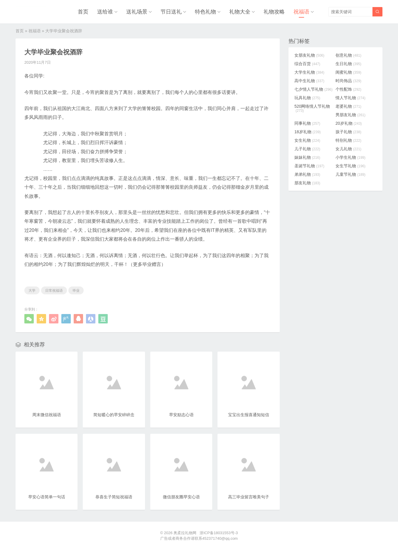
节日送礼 (171, 12)
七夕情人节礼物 (313, 89)
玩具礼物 (307, 98)
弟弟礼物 (307, 174)
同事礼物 (307, 123)
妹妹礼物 (307, 157)
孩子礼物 (348, 132)
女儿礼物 (348, 149)
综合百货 (307, 64)
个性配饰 (348, 89)
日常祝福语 (54, 291)
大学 (32, 291)
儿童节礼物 (350, 174)
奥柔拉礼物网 (184, 533)
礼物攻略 (274, 12)
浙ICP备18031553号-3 (219, 533)
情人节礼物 (350, 98)
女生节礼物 (350, 166)
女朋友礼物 (309, 55)
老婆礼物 (348, 106)
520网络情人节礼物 (312, 108)
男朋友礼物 (350, 115)
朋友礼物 (307, 183)
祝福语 (301, 12)
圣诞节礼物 (309, 166)
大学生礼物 (309, 72)
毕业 (76, 291)
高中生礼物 (309, 81)
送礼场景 (136, 12)
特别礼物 (348, 140)
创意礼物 (348, 55)
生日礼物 (348, 64)
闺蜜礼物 (348, 72)
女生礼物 (307, 140)
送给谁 (105, 12)
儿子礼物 (307, 149)
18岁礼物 (307, 132)
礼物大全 (239, 12)
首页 (83, 12)
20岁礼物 (348, 123)
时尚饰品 (348, 81)
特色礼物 (205, 12)
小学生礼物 (350, 157)
